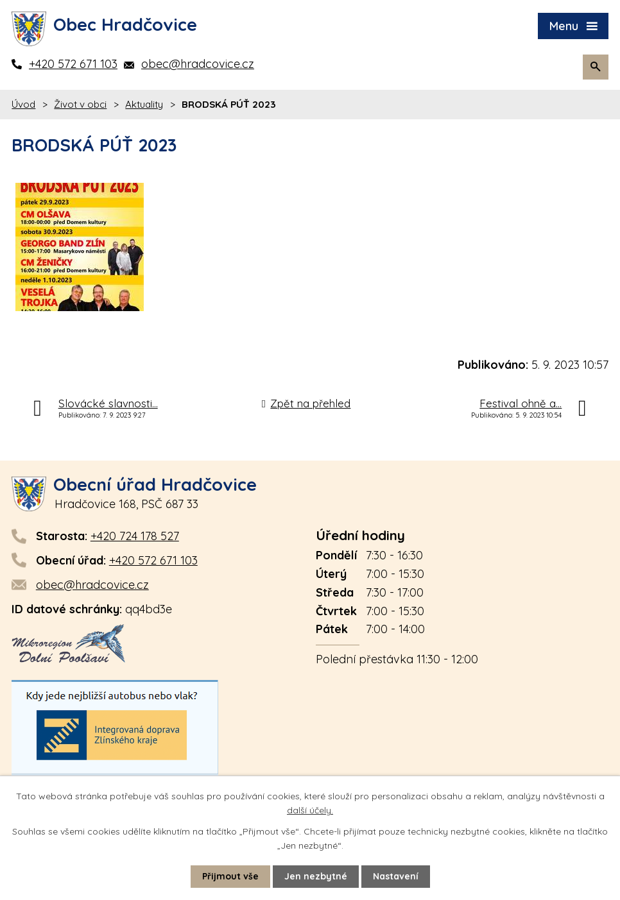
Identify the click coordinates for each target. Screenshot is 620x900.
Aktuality (144, 104)
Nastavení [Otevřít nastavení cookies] (395, 876)
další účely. (310, 810)
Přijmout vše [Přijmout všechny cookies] (230, 876)
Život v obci (80, 104)
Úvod (23, 104)
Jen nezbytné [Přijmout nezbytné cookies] (315, 876)
